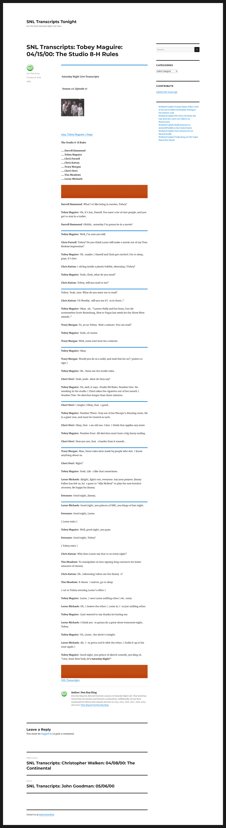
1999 (29, 81)
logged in (46, 733)
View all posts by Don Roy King (95, 705)
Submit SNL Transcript (166, 92)
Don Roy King (33, 73)
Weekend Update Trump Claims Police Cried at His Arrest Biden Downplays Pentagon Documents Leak (178, 110)
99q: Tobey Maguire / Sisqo (77, 134)
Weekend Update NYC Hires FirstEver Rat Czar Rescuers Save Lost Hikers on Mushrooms (177, 119)
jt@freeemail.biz (46, 814)
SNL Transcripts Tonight (52, 21)
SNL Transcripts (70, 680)
